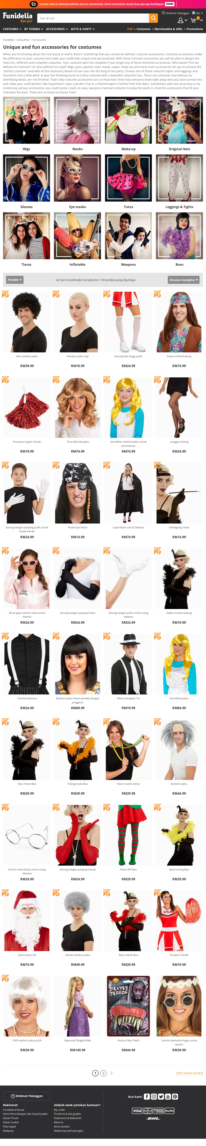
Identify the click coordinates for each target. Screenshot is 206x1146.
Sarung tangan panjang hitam (77, 597)
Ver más (12, 76)
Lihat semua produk (189, 1057)
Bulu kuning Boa (179, 854)
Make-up (129, 133)
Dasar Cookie (11, 1107)
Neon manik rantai (128, 768)
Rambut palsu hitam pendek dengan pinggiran (78, 685)
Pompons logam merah (27, 426)
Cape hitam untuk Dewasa (128, 512)
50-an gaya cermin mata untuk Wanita (27, 599)
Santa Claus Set (27, 939)
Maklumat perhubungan (68, 1115)
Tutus (128, 191)
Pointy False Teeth (128, 1025)
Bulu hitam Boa (27, 768)
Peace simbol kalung (179, 340)
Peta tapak (9, 1111)
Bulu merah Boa (128, 939)
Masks (77, 133)
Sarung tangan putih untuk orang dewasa (128, 599)
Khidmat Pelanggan (27, 1080)
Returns (58, 1107)
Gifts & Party (81, 29)
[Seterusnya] (111, 1057)
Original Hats (179, 133)
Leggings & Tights (179, 191)
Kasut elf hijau (128, 854)
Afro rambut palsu (27, 340)
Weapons (128, 249)
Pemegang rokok (179, 512)
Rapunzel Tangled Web (77, 1025)
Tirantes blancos (27, 683)
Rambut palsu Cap (78, 340)
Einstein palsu (179, 768)
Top (130, 29)
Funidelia (8, 40)
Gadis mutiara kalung (179, 597)
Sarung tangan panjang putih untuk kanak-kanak (27, 514)
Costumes (10, 29)
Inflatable (77, 249)
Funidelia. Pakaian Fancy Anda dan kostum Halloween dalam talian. (17, 17)
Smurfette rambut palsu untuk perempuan (128, 428)
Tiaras (26, 249)
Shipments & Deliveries (67, 1102)
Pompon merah (179, 939)
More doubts (62, 1111)
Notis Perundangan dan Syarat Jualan (25, 1098)
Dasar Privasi (10, 1102)
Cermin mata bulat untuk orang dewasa (27, 856)
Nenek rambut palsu (77, 939)
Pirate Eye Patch (77, 512)
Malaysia (8, 1115)
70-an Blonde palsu (77, 426)
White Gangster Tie (128, 683)
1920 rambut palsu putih (27, 1025)
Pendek (13, 264)
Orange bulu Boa (78, 768)
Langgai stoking (179, 426)
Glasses (27, 191)
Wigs (26, 133)
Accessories (55, 29)
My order (59, 1094)
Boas (179, 249)
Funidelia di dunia (13, 1094)
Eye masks (77, 191)
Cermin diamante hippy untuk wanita (179, 1027)
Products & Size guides (67, 1098)
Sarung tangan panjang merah (78, 854)
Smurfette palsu (179, 683)
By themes (32, 29)
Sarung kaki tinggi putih (128, 340)
